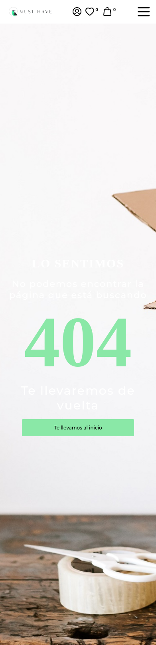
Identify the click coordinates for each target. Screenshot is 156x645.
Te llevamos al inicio (78, 428)
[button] (110, 11)
